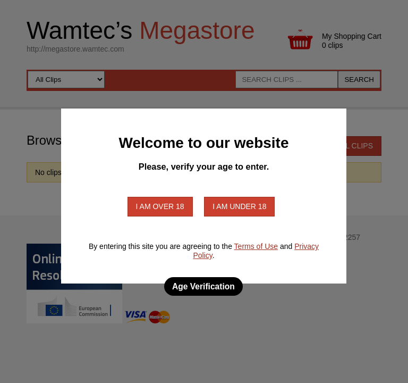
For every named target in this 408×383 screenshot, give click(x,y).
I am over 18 (160, 206)
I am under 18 (239, 206)
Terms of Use (256, 246)
